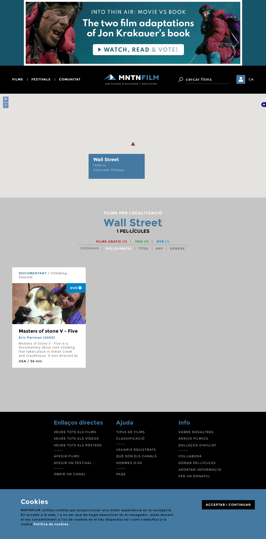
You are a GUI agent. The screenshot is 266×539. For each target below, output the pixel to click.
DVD (163, 241)
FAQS (121, 474)
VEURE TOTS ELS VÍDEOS (76, 438)
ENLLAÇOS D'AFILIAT (197, 445)
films (17, 79)
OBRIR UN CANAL (70, 474)
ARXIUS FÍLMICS (193, 438)
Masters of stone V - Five (48, 331)
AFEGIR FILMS (66, 456)
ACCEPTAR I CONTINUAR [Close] (228, 505)
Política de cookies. (51, 524)
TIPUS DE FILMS (130, 432)
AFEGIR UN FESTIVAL (73, 463)
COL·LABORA (190, 456)
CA (251, 79)
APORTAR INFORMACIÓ (199, 470)
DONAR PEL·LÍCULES (197, 463)
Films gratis (111, 241)
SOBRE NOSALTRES (196, 432)
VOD (142, 241)
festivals (41, 79)
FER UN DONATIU (194, 476)
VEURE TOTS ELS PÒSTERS (78, 445)
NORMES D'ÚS (129, 463)
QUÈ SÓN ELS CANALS (136, 456)
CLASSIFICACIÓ (130, 438)
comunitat (70, 79)
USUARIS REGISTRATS (136, 450)
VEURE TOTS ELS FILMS (75, 432)
